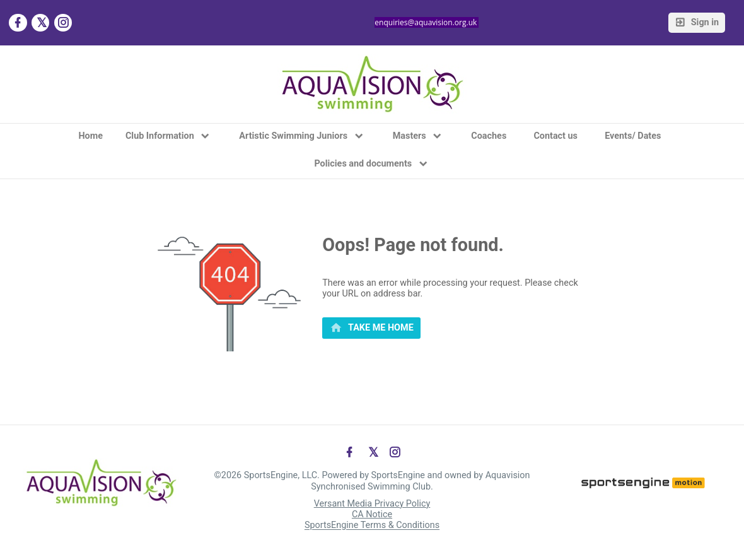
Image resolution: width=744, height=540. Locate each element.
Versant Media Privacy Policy (372, 503)
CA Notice (372, 514)
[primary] (371, 328)
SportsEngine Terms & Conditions (372, 525)
